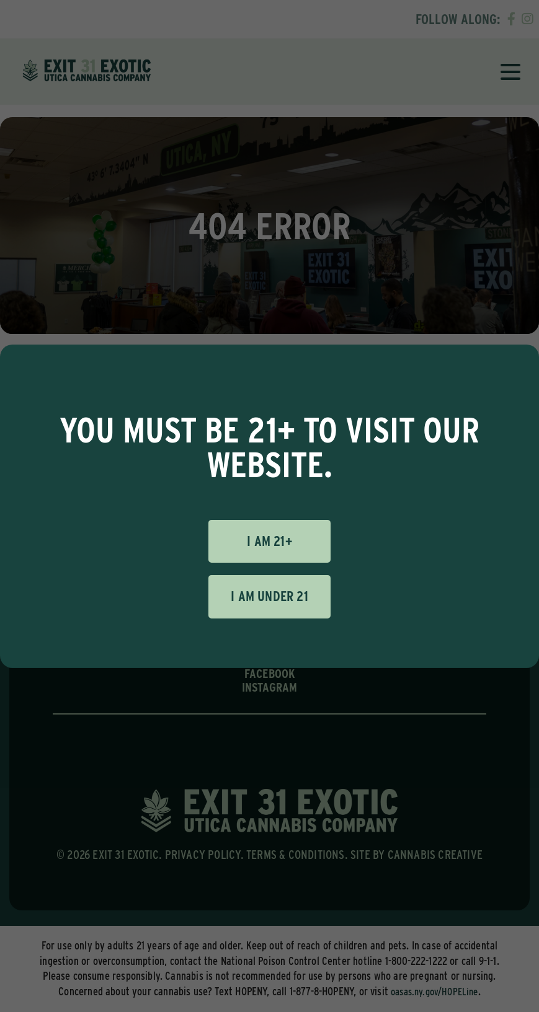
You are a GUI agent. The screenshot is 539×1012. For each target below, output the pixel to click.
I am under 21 (269, 596)
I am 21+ (269, 541)
